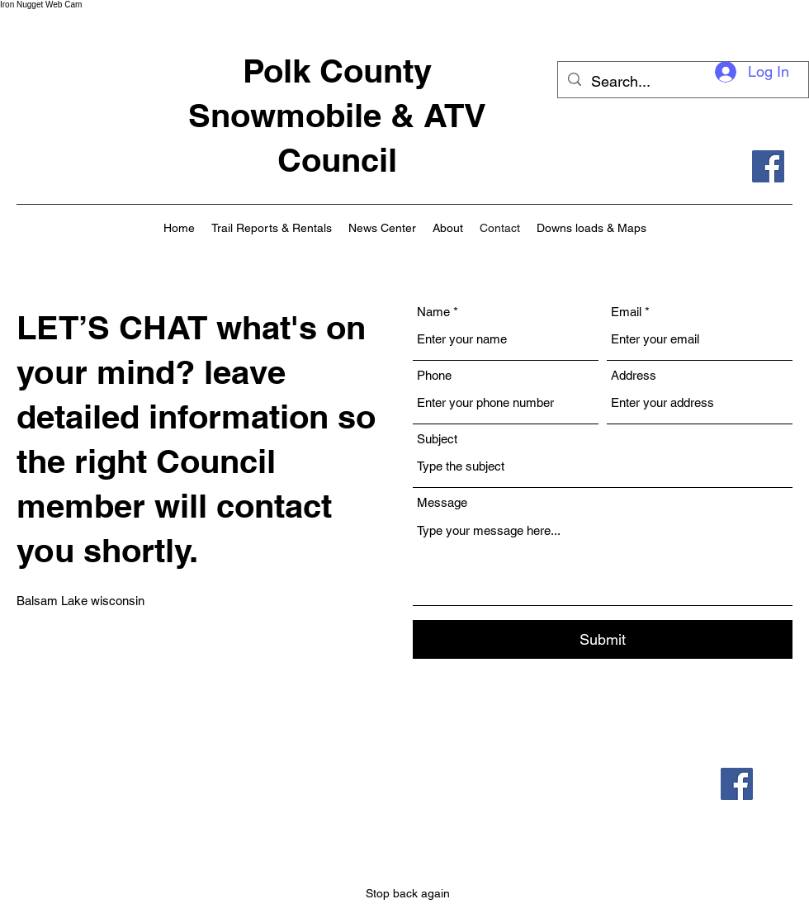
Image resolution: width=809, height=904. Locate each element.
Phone (434, 375)
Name (433, 311)
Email (626, 311)
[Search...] (682, 82)
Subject (437, 439)
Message (442, 502)
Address (633, 375)
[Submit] (602, 639)
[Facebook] (768, 166)
